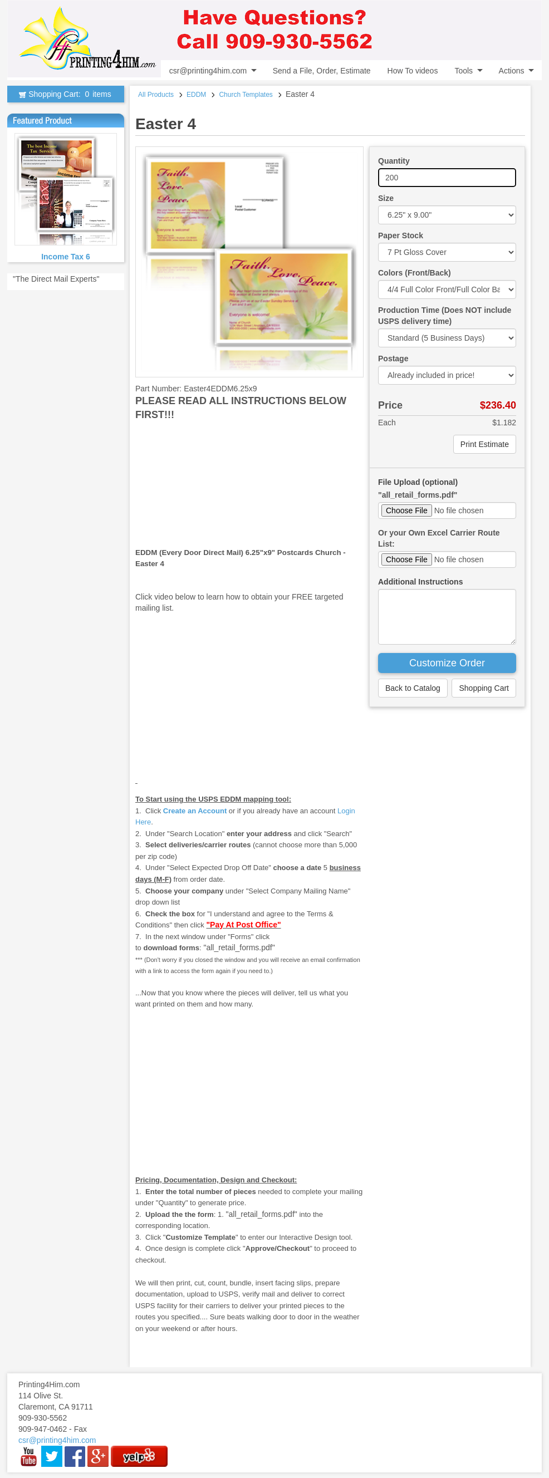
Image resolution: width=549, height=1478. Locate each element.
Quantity (394, 160)
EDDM (196, 95)
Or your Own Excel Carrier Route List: (439, 538)
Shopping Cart (484, 688)
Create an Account (195, 811)
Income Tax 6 (65, 256)
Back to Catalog (412, 688)
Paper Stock (400, 235)
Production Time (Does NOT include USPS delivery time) (444, 316)
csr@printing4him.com (208, 70)
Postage (393, 358)
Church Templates (246, 95)
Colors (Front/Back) (414, 272)
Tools (463, 70)
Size (386, 198)
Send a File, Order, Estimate (322, 70)
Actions (512, 70)
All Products (156, 95)
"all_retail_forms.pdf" (417, 494)
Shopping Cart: (65, 94)
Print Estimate (484, 444)
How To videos (413, 70)
